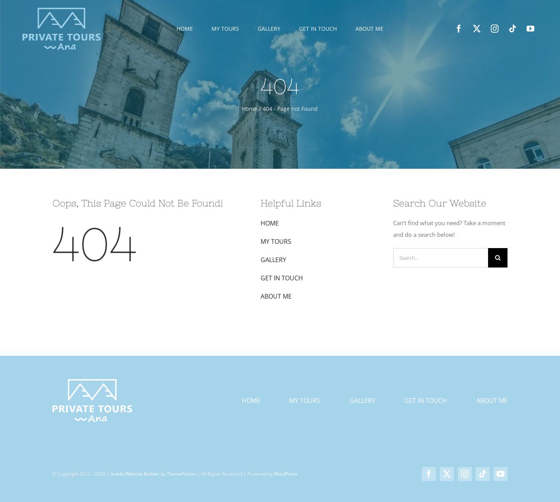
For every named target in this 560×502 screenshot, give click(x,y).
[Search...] (440, 258)
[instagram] (495, 29)
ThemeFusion (181, 474)
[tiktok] (513, 29)
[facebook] (459, 29)
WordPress (286, 474)
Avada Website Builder (134, 474)
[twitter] (477, 29)
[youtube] (530, 29)
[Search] (498, 258)
